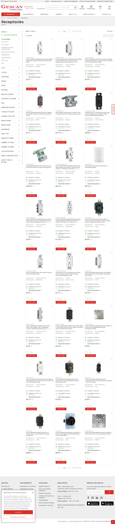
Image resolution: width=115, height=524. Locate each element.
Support (6, 1)
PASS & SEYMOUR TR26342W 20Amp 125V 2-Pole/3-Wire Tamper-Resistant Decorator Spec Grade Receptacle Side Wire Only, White (40, 220)
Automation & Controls (27, 486)
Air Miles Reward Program (7, 489)
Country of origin (8, 99)
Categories (5, 39)
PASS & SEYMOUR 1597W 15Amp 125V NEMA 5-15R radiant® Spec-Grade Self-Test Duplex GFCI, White (98, 274)
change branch (41, 8)
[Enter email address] (96, 492)
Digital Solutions (44, 486)
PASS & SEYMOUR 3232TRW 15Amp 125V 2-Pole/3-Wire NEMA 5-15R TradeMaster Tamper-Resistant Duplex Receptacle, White (39, 327)
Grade (3, 81)
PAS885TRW (30, 57)
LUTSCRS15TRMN (90, 111)
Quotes (47, 1)
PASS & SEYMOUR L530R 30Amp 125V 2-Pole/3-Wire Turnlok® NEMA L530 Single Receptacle (37, 434)
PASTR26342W (30, 217)
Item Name (5, 77)
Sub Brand (5, 129)
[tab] (10, 32)
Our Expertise (26, 483)
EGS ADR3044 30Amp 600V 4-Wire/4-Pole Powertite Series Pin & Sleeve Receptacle (68, 113)
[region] (18, 506)
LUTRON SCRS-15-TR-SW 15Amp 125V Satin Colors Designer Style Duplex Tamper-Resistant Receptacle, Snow (68, 274)
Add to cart (31, 89)
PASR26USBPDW (60, 217)
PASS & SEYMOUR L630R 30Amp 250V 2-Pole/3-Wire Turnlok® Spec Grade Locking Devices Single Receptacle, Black (97, 220)
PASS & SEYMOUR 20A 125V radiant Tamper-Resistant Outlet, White (39, 273)
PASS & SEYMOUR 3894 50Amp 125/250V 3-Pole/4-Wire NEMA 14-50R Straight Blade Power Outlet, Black (68, 434)
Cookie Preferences (63, 521)
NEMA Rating (6, 121)
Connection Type (8, 116)
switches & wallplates (13, 18)
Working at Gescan (56, 1)
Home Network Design (46, 503)
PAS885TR (29, 111)
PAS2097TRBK (60, 324)
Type (3, 68)
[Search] (62, 8)
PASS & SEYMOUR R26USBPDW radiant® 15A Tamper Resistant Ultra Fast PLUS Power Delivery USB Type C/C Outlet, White (68, 220)
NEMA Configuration (9, 156)
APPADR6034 (30, 164)
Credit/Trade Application (71, 1)
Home (3, 18)
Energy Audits (43, 500)
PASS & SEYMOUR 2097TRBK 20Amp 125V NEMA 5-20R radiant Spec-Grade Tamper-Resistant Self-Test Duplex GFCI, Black (69, 327)
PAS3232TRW (30, 324)
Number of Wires (7, 147)
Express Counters (45, 493)
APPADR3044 (59, 111)
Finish (3, 85)
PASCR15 (87, 377)
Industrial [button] (44, 14)
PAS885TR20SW (31, 271)
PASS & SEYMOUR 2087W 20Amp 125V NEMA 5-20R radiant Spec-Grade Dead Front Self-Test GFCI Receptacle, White (40, 380)
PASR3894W (89, 324)
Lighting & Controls (26, 489)
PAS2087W (29, 377)
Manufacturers (7, 138)
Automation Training (46, 505)
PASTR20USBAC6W (61, 164)
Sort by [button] (109, 31)
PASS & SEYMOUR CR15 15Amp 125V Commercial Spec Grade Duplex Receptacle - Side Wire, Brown (98, 380)
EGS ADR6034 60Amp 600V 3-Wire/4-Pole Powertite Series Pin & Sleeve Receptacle (38, 166)
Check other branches (34, 77)
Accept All (18, 512)
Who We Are (5, 486)
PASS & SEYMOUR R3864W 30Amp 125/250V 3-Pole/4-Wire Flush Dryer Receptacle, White (98, 433)
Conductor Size (7, 112)
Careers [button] (58, 14)
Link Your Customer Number (87, 1)
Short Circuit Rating (6, 161)
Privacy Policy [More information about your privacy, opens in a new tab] (24, 508)
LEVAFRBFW (88, 164)
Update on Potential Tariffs (105, 1)
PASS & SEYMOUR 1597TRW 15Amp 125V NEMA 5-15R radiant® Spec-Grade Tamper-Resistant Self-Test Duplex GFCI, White (69, 60)
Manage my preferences (18, 517)
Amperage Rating (8, 107)
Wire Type (5, 134)
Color (3, 72)
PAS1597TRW (59, 57)
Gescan (4, 483)
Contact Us (106, 14)
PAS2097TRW (89, 57)
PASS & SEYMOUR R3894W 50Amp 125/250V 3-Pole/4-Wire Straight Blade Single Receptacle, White (98, 327)
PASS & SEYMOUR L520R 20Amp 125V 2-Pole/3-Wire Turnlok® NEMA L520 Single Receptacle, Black (67, 380)
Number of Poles (7, 142)
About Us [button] (72, 14)
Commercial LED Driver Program (46, 496)
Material (4, 90)
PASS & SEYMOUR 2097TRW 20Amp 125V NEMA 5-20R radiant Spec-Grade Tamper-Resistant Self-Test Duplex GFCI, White (99, 60)
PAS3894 (58, 431)
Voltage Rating (7, 151)
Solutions (43, 483)
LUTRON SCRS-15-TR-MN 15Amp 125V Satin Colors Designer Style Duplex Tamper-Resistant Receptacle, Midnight (97, 114)
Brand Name (6, 125)
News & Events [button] (88, 14)
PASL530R (29, 431)
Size (2, 103)
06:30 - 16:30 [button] (29, 8)
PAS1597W (88, 271)
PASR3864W (89, 431)
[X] (33, 493)
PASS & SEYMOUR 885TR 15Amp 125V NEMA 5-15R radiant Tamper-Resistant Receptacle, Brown (39, 114)
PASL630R (88, 217)
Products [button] (11, 14)
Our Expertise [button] (28, 14)
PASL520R (59, 377)
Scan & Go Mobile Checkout (45, 489)
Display (4, 32)
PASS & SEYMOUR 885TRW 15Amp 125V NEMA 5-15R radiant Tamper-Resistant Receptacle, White (40, 60)
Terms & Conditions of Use (76, 521)
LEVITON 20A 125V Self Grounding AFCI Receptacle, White (96, 166)
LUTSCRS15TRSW (61, 271)
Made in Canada (7, 94)
